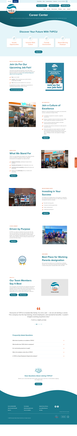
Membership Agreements (28, 400)
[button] (39, 1)
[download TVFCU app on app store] (61, 410)
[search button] (69, 1)
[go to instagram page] (57, 405)
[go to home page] (11, 8)
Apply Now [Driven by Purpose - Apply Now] (13, 241)
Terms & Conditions (27, 402)
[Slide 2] (37, 324)
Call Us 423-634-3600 (12, 398)
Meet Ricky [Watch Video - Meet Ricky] (13, 295)
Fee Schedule (26, 398)
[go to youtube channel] (56, 400)
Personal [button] (9, 1)
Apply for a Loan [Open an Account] (53, 5)
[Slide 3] (39, 324)
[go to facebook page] (61, 400)
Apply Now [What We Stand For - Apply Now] (13, 175)
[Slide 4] (40, 324)
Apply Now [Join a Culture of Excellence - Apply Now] (46, 137)
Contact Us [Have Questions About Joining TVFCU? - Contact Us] (38, 384)
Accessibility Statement (43, 400)
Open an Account (41, 5)
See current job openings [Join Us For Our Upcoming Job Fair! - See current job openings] (16, 89)
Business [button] (15, 1)
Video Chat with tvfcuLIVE (12, 400)
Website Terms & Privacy (43, 398)
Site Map (40, 402)
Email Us (9, 402)
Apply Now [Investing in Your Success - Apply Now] (46, 213)
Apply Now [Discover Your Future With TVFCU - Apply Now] (38, 52)
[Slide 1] (36, 324)
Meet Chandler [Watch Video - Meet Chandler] (23, 295)
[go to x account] (58, 400)
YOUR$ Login (65, 5)
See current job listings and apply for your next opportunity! (21, 73)
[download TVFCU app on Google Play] (66, 410)
